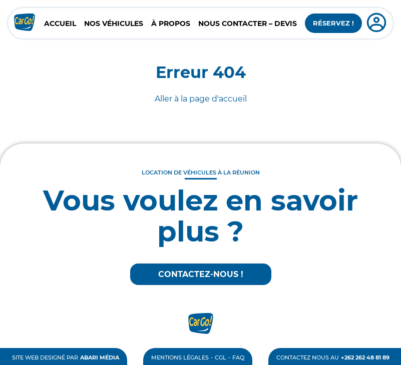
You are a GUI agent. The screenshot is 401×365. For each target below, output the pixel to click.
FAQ (238, 357)
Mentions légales (180, 357)
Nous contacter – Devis (247, 23)
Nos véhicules (113, 23)
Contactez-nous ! (200, 274)
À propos (170, 23)
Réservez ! (333, 23)
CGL (220, 357)
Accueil (60, 23)
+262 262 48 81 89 (365, 357)
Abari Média (99, 357)
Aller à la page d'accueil (201, 99)
